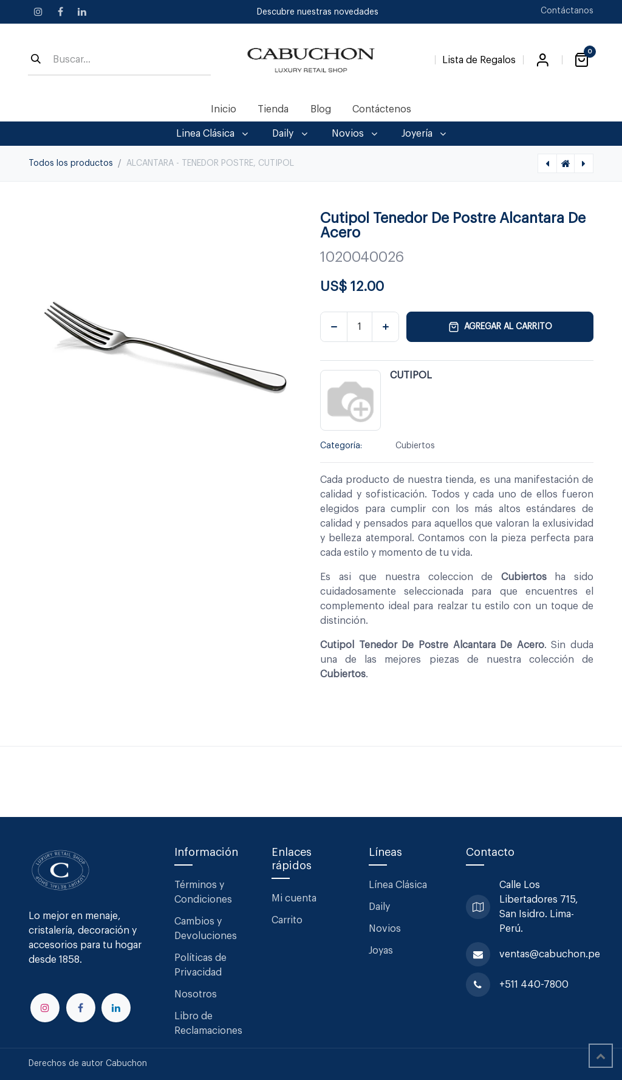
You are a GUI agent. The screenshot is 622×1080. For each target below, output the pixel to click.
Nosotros (195, 994)
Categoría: (341, 446)
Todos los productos (71, 163)
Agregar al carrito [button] (500, 326)
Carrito (287, 920)
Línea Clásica (398, 885)
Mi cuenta (294, 898)
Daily (379, 907)
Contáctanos (567, 11)
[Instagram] (38, 11)
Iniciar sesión (542, 60)
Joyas (381, 950)
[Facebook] (60, 11)
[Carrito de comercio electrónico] (581, 60)
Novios (385, 929)
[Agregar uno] (385, 326)
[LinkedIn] (82, 11)
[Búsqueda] (36, 60)
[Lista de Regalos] (479, 57)
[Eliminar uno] (334, 326)
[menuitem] (223, 109)
